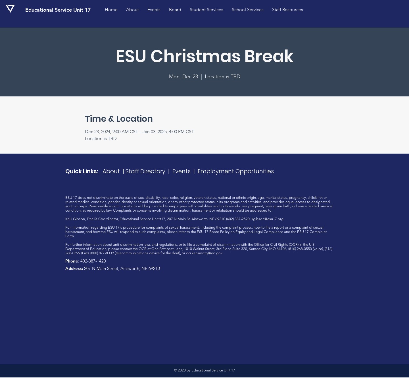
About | (114, 171)
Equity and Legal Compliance (259, 232)
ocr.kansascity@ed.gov (204, 253)
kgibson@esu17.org (267, 219)
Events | (185, 171)
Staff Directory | (149, 171)
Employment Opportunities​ (236, 171)
